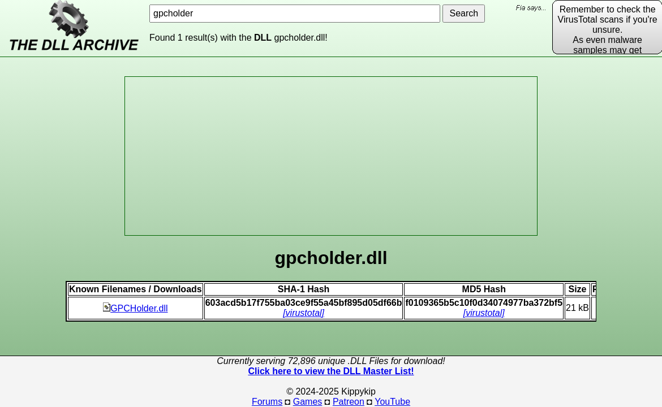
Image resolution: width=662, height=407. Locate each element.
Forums (267, 401)
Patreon (348, 401)
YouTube (392, 401)
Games (308, 401)
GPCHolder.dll (135, 308)
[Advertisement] (331, 156)
